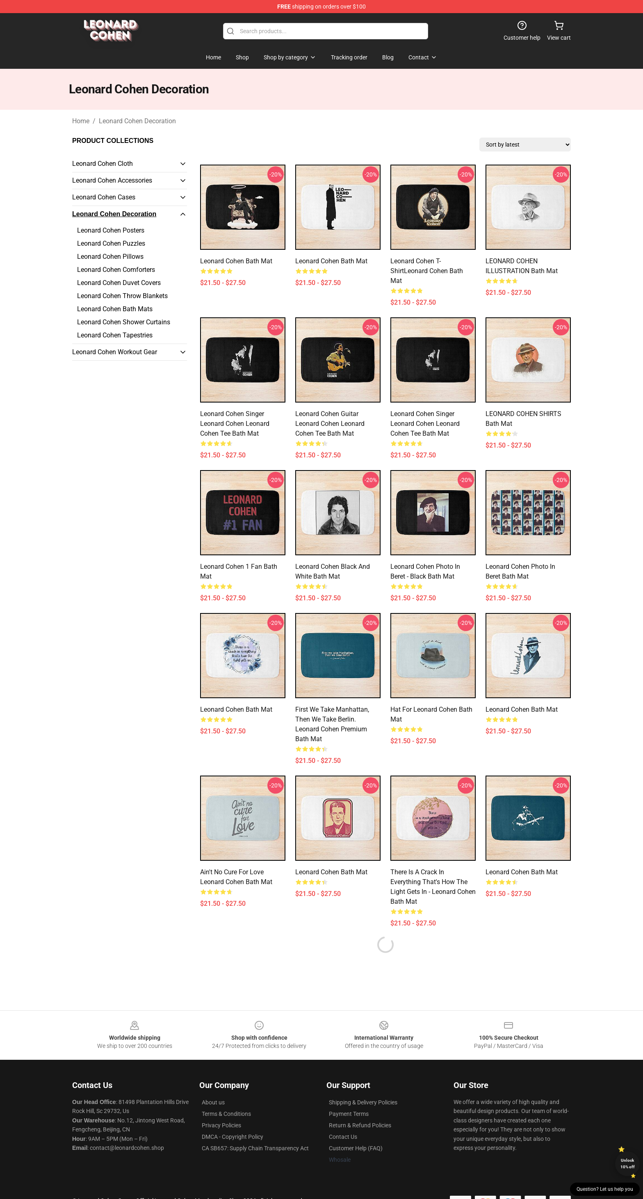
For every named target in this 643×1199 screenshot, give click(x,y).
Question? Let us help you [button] (605, 1189)
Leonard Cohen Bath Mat (236, 261)
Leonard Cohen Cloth (102, 163)
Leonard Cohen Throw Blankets (122, 296)
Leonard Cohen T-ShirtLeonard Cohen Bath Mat (426, 271)
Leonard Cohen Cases (103, 197)
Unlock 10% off (627, 1163)
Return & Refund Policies (360, 1125)
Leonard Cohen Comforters (116, 270)
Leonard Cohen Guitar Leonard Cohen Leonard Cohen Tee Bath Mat (330, 423)
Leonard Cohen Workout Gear (114, 352)
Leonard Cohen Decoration (137, 121)
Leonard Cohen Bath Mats (115, 309)
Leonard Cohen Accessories (112, 180)
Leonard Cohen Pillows (110, 256)
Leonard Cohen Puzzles (111, 243)
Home (80, 121)
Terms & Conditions (226, 1114)
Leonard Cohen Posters (110, 230)
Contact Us (343, 1136)
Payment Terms (349, 1114)
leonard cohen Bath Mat (522, 872)
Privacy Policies (221, 1125)
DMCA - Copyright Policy (232, 1136)
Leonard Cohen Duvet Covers (119, 283)
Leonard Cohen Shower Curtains (123, 322)
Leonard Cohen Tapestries (115, 335)
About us (213, 1102)
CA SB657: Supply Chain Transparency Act (255, 1148)
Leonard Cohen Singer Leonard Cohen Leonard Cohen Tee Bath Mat (234, 423)
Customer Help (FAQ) (356, 1148)
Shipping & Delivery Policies (363, 1102)
